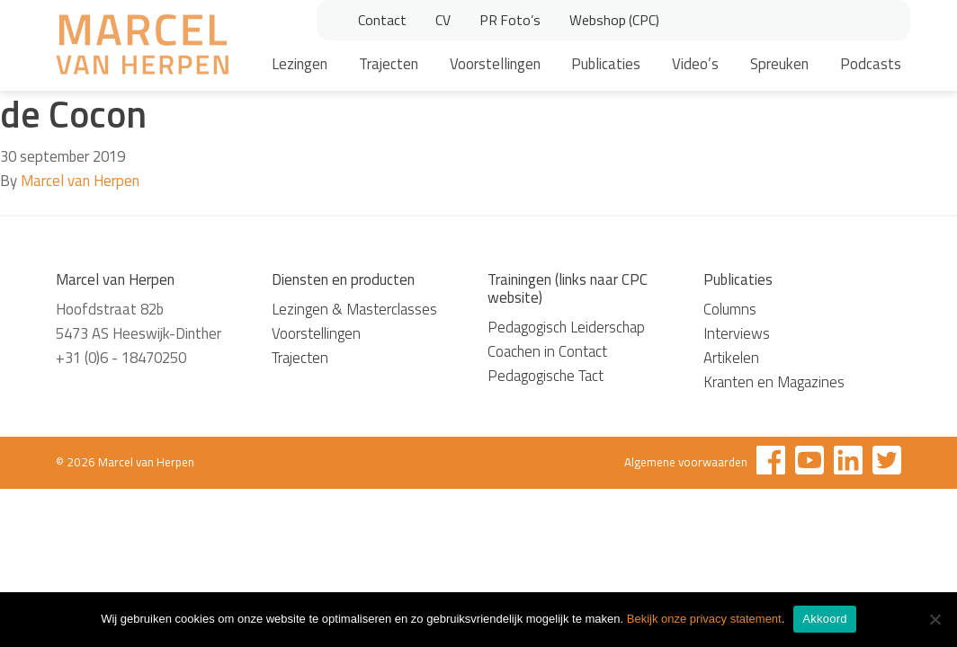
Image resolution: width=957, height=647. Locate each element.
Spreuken (779, 63)
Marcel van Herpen (80, 180)
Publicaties (605, 63)
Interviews (736, 333)
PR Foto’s (510, 20)
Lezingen (299, 63)
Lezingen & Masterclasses (354, 309)
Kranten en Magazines (774, 382)
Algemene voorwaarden (685, 462)
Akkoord (824, 618)
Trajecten (388, 63)
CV (443, 20)
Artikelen (731, 357)
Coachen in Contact (547, 351)
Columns (729, 309)
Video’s (695, 63)
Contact (382, 20)
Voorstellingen (495, 63)
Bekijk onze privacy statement (704, 618)
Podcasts (870, 63)
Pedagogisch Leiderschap (566, 327)
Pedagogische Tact (545, 375)
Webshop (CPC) (614, 20)
